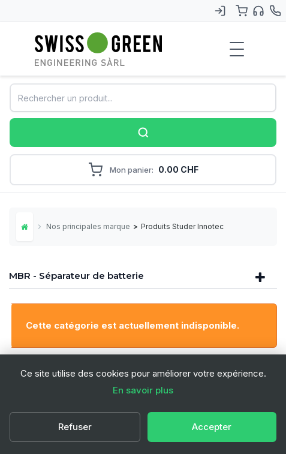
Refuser (75, 426)
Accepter (211, 426)
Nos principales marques (88, 226)
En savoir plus (143, 390)
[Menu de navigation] (236, 49)
